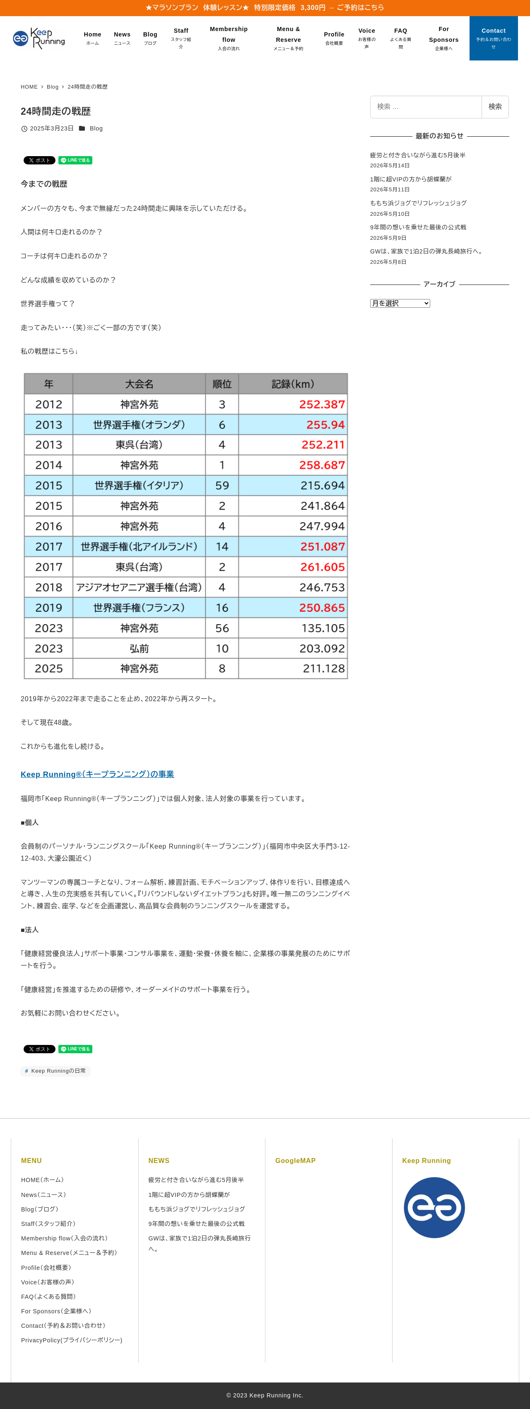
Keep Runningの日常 (58, 1071)
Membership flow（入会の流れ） (64, 1238)
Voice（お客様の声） (48, 1282)
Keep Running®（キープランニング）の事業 (97, 774)
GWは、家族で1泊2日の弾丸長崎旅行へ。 (426, 251)
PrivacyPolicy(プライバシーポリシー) (72, 1340)
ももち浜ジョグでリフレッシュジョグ (418, 203)
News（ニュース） (44, 1195)
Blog (96, 128)
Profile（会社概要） (46, 1267)
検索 (495, 106)
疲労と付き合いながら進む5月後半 (418, 155)
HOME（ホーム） (42, 1180)
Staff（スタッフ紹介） (48, 1224)
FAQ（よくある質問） (48, 1296)
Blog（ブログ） (40, 1209)
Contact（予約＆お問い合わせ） (63, 1325)
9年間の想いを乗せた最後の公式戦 (418, 227)
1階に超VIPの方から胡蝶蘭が (411, 179)
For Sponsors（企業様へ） (56, 1311)
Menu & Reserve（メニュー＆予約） (69, 1253)
